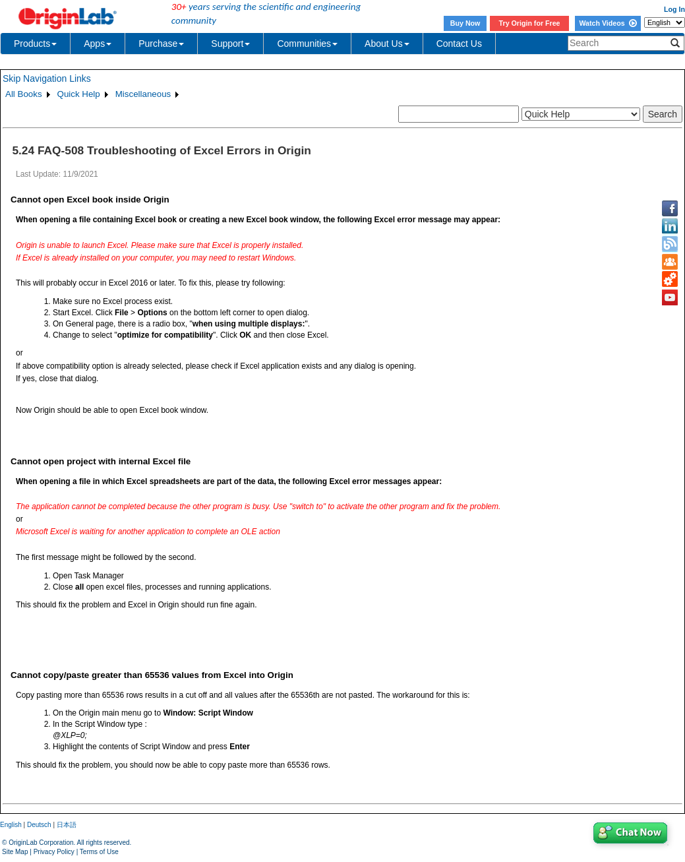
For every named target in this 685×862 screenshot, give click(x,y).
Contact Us (459, 43)
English (11, 824)
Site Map (15, 851)
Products (35, 43)
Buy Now (465, 23)
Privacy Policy (54, 851)
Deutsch (39, 824)
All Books (23, 94)
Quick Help (78, 94)
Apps (97, 43)
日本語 (66, 824)
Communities (307, 43)
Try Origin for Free (529, 23)
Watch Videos (607, 23)
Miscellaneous (143, 94)
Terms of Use (99, 851)
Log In (674, 9)
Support (230, 43)
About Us (387, 43)
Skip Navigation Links (47, 78)
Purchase (161, 43)
